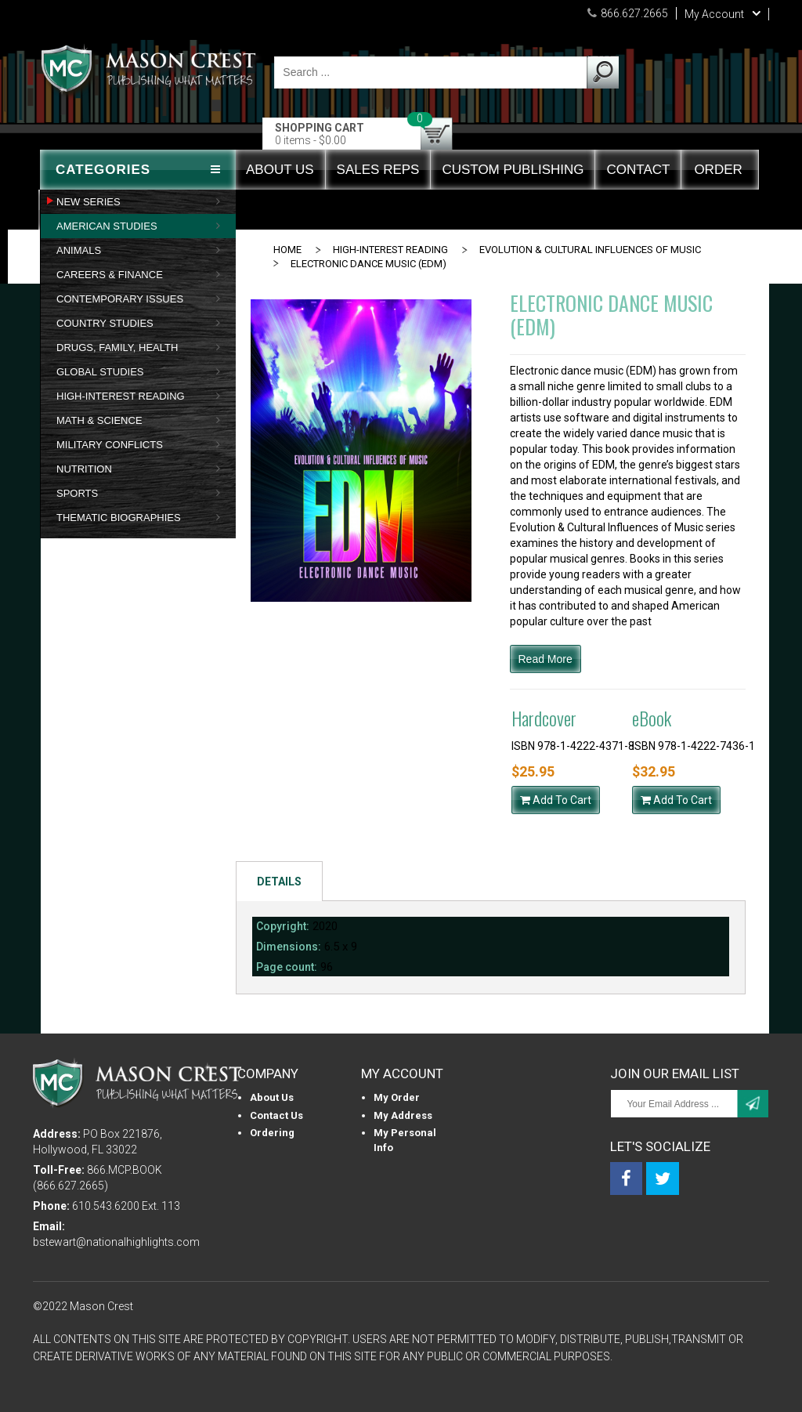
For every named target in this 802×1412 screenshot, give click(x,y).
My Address (403, 1115)
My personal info (405, 1140)
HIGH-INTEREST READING (390, 249)
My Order (397, 1097)
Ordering (272, 1133)
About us (272, 1097)
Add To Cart (555, 800)
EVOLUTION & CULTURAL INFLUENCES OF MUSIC (590, 249)
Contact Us (276, 1115)
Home (287, 249)
